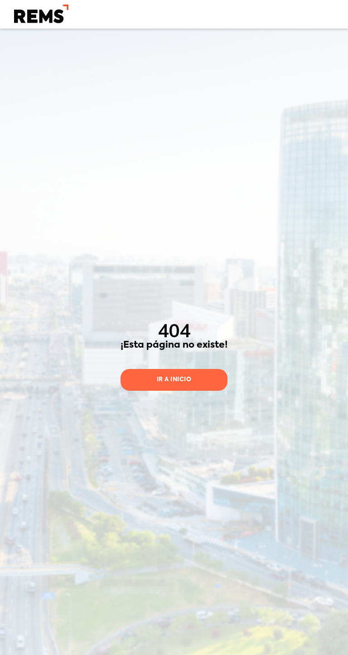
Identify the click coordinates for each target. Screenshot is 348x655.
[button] (328, 14)
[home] (41, 14)
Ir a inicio (174, 380)
